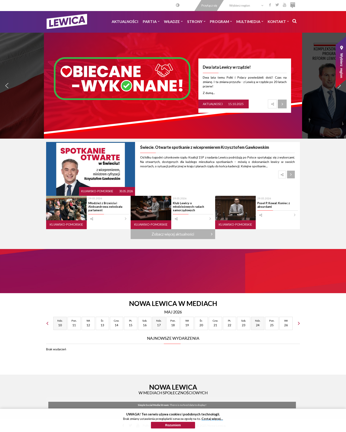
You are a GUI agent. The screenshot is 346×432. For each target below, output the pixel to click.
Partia (151, 21)
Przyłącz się (209, 5)
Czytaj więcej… (212, 420)
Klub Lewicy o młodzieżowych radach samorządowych (188, 206)
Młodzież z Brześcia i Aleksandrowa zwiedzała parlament (105, 206)
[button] (6, 85)
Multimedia (249, 21)
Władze (173, 21)
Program (221, 21)
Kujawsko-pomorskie (97, 191)
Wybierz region (239, 5)
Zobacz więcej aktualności (173, 234)
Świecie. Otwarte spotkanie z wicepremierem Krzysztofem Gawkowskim (204, 147)
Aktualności (125, 21)
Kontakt (278, 21)
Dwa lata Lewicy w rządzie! (227, 67)
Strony (196, 21)
